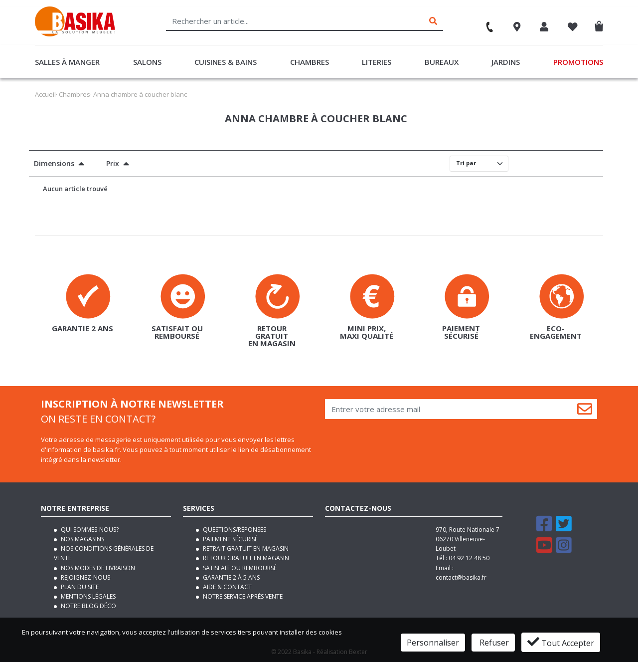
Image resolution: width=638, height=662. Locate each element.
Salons (147, 62)
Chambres (309, 62)
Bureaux (442, 62)
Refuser (493, 642)
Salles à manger (67, 62)
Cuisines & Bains (225, 62)
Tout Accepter (560, 642)
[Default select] (479, 164)
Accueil (45, 94)
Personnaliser (433, 642)
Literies (376, 62)
